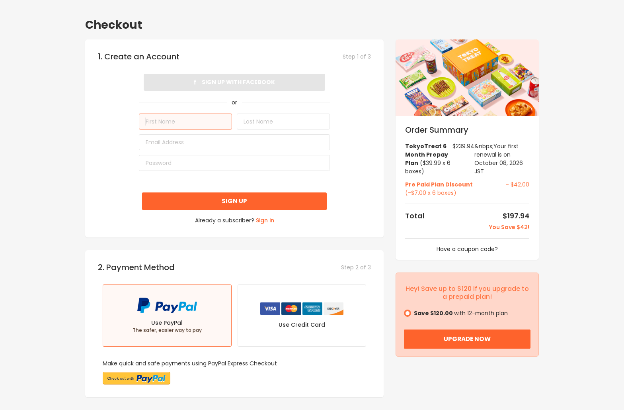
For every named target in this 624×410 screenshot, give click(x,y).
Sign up (234, 201)
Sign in (265, 220)
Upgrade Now (467, 339)
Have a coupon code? (467, 249)
